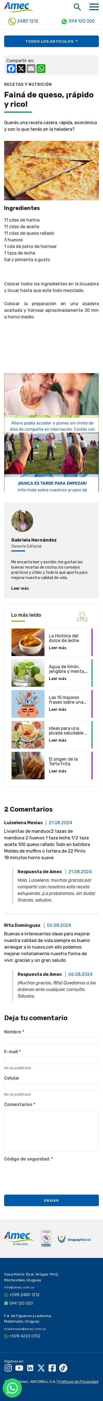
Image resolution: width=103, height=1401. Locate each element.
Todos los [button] (49, 41)
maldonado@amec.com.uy (25, 1329)
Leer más (20, 588)
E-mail (12, 1051)
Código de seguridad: (28, 1159)
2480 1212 (23, 21)
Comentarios (19, 1104)
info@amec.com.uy (19, 1287)
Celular (12, 1078)
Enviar (51, 1200)
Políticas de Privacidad (78, 1381)
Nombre (14, 1031)
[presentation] (46, 1175)
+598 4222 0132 (24, 1336)
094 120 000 (78, 21)
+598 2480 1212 (24, 1294)
